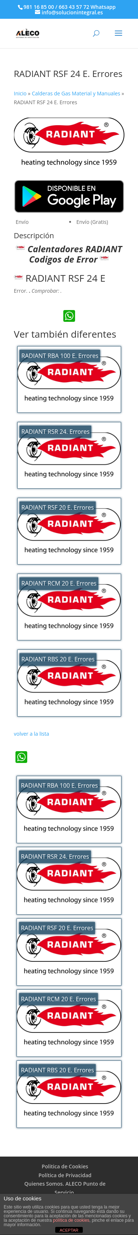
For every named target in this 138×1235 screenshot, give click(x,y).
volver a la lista (31, 733)
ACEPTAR (69, 1230)
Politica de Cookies (65, 1166)
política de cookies (71, 1220)
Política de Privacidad (64, 1175)
